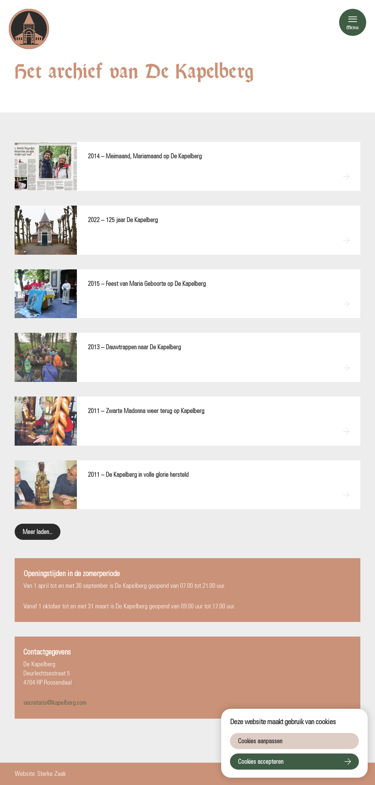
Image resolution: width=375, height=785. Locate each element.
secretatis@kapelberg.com (54, 703)
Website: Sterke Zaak (40, 774)
